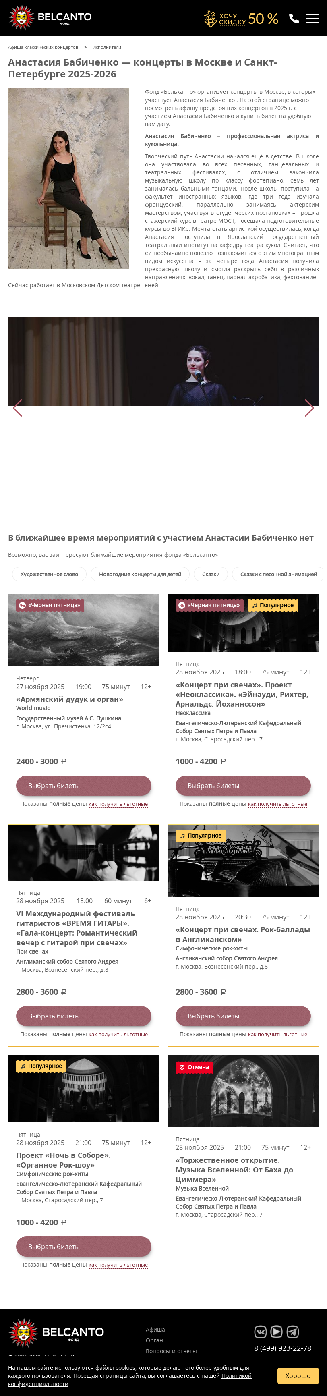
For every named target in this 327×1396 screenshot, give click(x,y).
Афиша (155, 1329)
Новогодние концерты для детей (140, 574)
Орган (154, 1340)
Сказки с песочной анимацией (278, 574)
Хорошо (298, 1375)
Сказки (210, 574)
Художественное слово (49, 574)
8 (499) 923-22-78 (282, 1348)
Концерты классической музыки (50, 17)
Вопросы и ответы (171, 1351)
